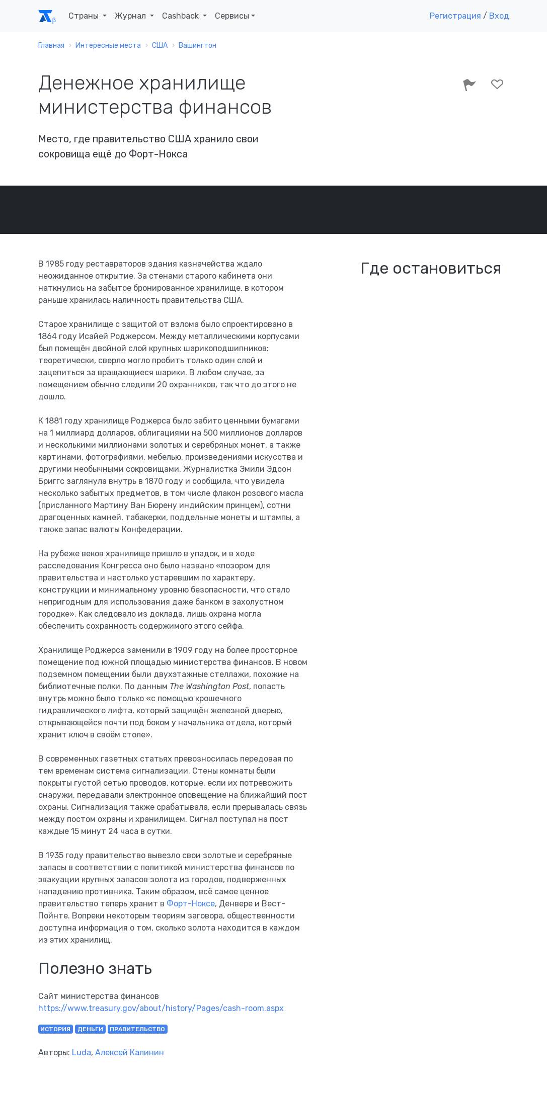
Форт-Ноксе (191, 903)
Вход (499, 16)
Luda (81, 1052)
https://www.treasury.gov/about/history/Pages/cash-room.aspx (161, 1008)
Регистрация (455, 16)
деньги (90, 1029)
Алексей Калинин (129, 1052)
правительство (137, 1029)
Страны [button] (84, 16)
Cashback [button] (181, 16)
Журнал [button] (131, 16)
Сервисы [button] (232, 16)
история (55, 1029)
